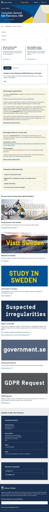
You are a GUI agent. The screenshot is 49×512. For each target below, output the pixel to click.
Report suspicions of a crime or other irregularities (15, 334)
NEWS (4, 81)
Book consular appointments (11, 159)
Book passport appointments (11, 123)
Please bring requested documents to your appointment (18, 99)
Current (4, 40)
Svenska (3, 8)
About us (4, 36)
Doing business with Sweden (9, 227)
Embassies (8, 26)
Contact (4, 32)
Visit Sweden (4, 261)
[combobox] (24, 502)
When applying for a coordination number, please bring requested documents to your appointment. (24, 144)
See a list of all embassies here (9, 507)
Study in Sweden (5, 295)
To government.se (6, 368)
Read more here (31, 59)
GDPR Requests (5, 403)
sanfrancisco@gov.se (35, 118)
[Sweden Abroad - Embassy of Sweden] (7, 2)
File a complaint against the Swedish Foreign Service (15, 332)
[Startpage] (2, 26)
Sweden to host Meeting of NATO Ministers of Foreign (22, 73)
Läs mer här (6, 59)
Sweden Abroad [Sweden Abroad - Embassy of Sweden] (24, 2)
